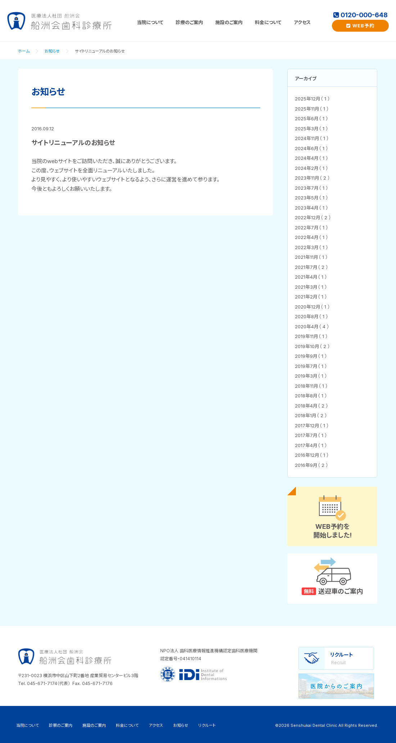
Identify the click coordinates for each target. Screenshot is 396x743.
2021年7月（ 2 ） (311, 267)
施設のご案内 (229, 22)
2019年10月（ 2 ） (312, 346)
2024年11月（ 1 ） (312, 138)
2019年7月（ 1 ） (311, 366)
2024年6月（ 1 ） (311, 148)
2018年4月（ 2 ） (311, 406)
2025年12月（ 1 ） (312, 99)
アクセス (302, 22)
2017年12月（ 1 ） (312, 425)
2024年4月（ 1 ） (311, 158)
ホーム (24, 51)
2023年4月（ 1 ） (311, 208)
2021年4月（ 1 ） (311, 277)
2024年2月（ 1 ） (311, 168)
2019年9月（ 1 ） (311, 356)
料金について (268, 22)
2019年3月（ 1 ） (311, 376)
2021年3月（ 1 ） (311, 287)
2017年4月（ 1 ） (311, 445)
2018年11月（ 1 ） (311, 386)
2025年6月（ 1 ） (311, 118)
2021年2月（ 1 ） (311, 297)
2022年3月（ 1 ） (311, 247)
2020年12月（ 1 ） (312, 307)
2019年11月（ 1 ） (311, 336)
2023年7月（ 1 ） (311, 188)
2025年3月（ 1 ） (311, 128)
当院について (150, 22)
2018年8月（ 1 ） (311, 395)
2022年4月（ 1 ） (311, 237)
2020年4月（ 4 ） (312, 326)
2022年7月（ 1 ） (311, 227)
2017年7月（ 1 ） (311, 435)
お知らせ (52, 51)
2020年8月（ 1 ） (311, 316)
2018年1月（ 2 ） (311, 415)
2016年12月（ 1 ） (312, 455)
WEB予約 (360, 25)
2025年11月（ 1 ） (312, 109)
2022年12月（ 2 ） (313, 217)
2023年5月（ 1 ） (311, 198)
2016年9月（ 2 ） (311, 465)
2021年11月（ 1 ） (311, 257)
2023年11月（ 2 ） (312, 178)
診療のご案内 (189, 22)
